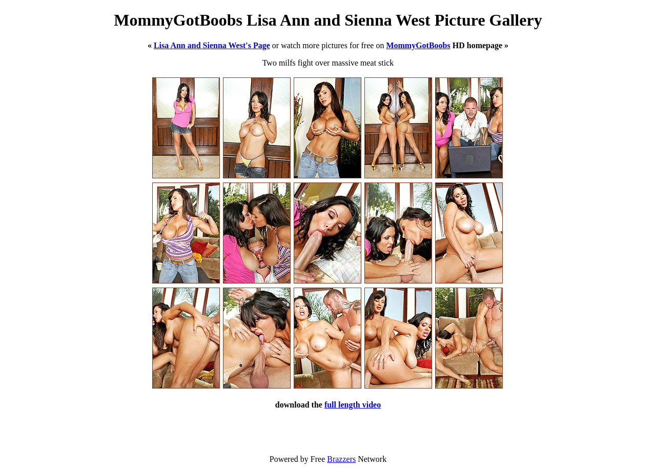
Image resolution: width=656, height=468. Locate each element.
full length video (352, 404)
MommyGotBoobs (418, 45)
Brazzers (341, 459)
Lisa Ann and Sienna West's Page (212, 45)
